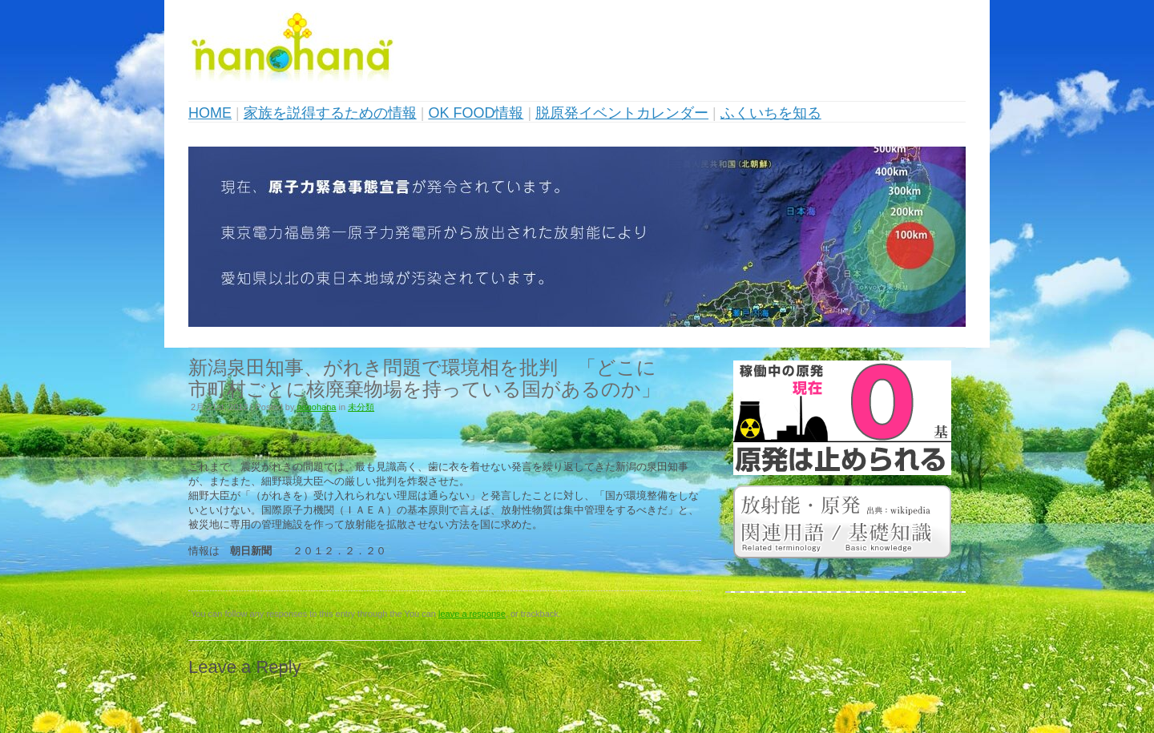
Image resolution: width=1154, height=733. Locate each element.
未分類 (361, 407)
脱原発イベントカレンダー (621, 113)
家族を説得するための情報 (330, 113)
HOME (210, 113)
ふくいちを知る (770, 113)
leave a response (472, 613)
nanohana (317, 407)
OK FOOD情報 (475, 113)
